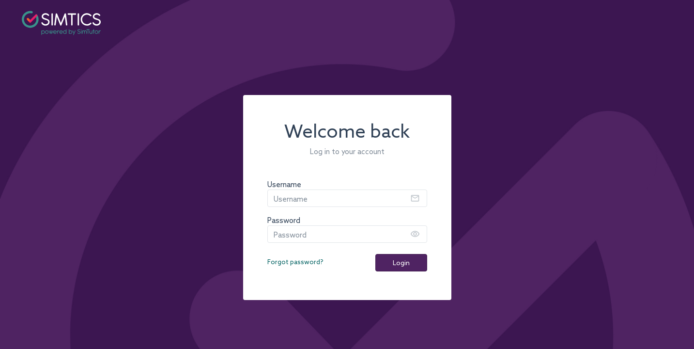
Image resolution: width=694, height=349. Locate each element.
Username (284, 185)
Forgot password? (295, 262)
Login (401, 263)
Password (283, 221)
